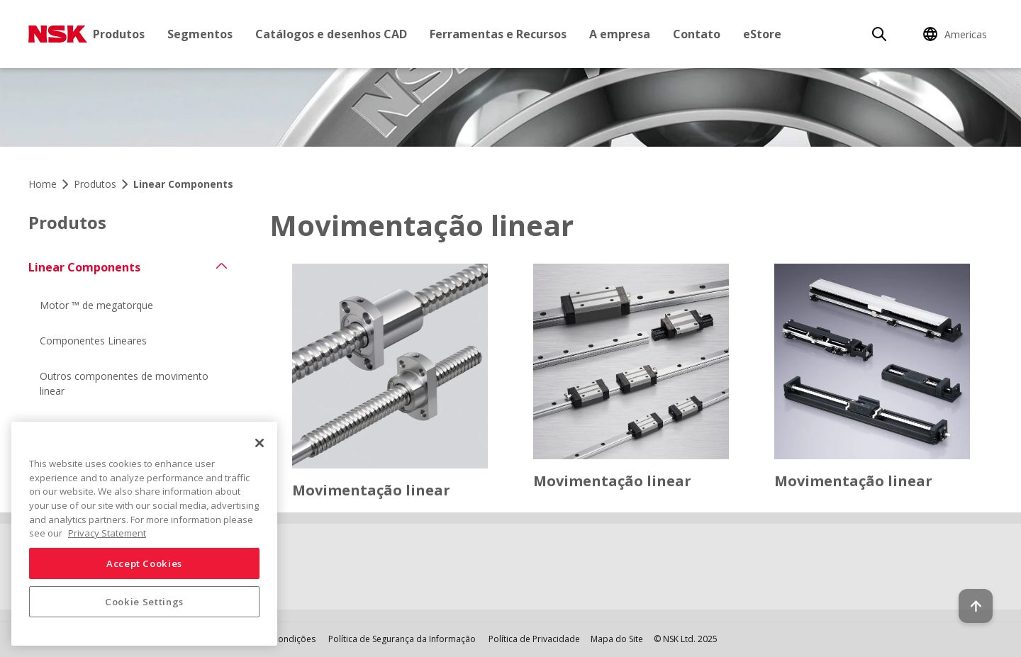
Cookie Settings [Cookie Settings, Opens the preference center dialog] (144, 601)
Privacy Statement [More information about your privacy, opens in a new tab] (107, 533)
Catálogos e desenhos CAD (331, 34)
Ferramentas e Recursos (498, 34)
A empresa (619, 34)
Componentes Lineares (93, 340)
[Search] (879, 34)
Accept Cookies (144, 563)
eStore (762, 34)
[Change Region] (957, 34)
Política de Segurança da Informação (402, 639)
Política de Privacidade (534, 639)
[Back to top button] (976, 606)
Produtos (119, 34)
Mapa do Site (617, 639)
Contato (696, 34)
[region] (144, 534)
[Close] (259, 443)
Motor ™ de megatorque (96, 305)
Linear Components (84, 267)
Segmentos (200, 34)
